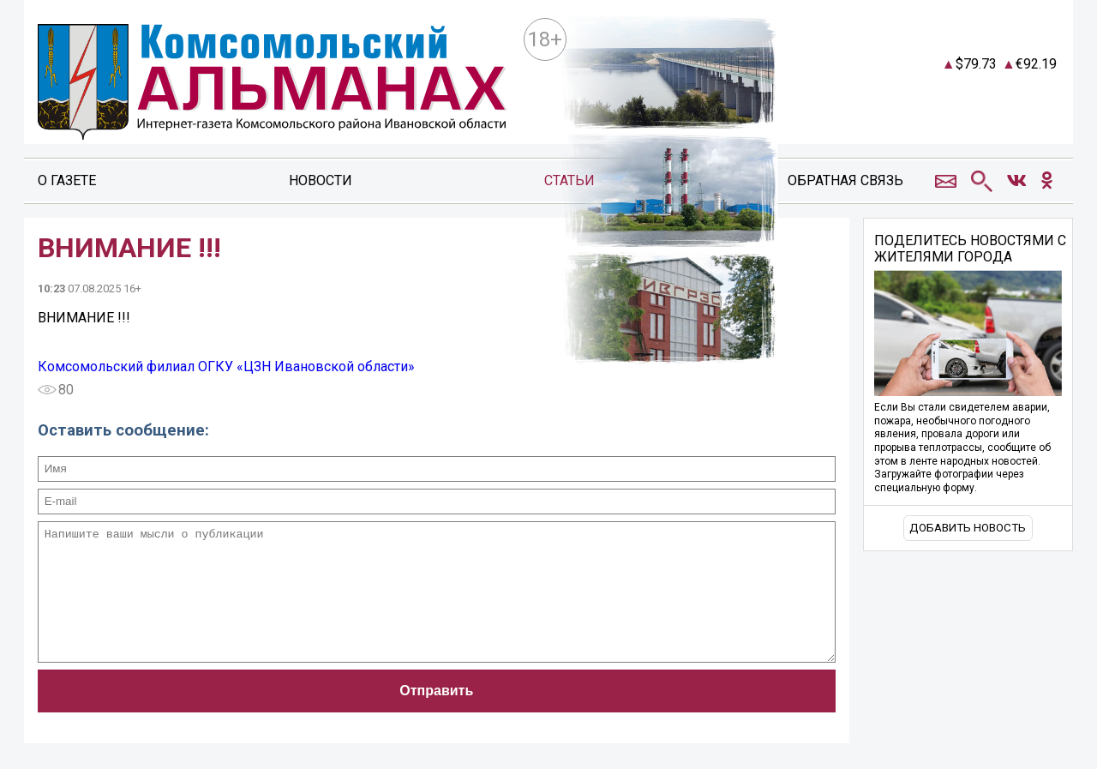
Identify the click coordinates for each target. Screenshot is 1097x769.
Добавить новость (967, 527)
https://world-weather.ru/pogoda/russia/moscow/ (950, 113)
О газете (67, 180)
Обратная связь (845, 180)
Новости (320, 180)
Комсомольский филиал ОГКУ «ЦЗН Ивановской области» (226, 366)
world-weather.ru (951, 98)
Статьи (569, 180)
